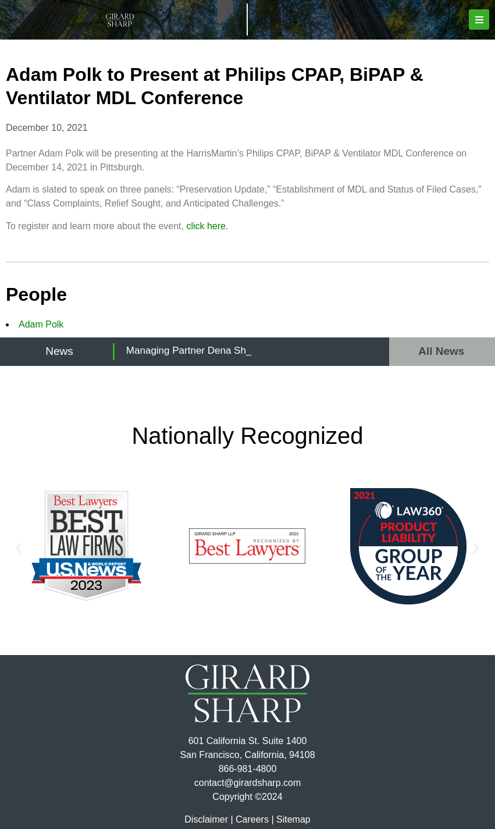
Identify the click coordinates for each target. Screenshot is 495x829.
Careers (252, 819)
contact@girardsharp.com (247, 783)
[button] (479, 19)
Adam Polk (41, 324)
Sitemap (293, 819)
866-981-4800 (248, 769)
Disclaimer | (208, 819)
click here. (207, 226)
